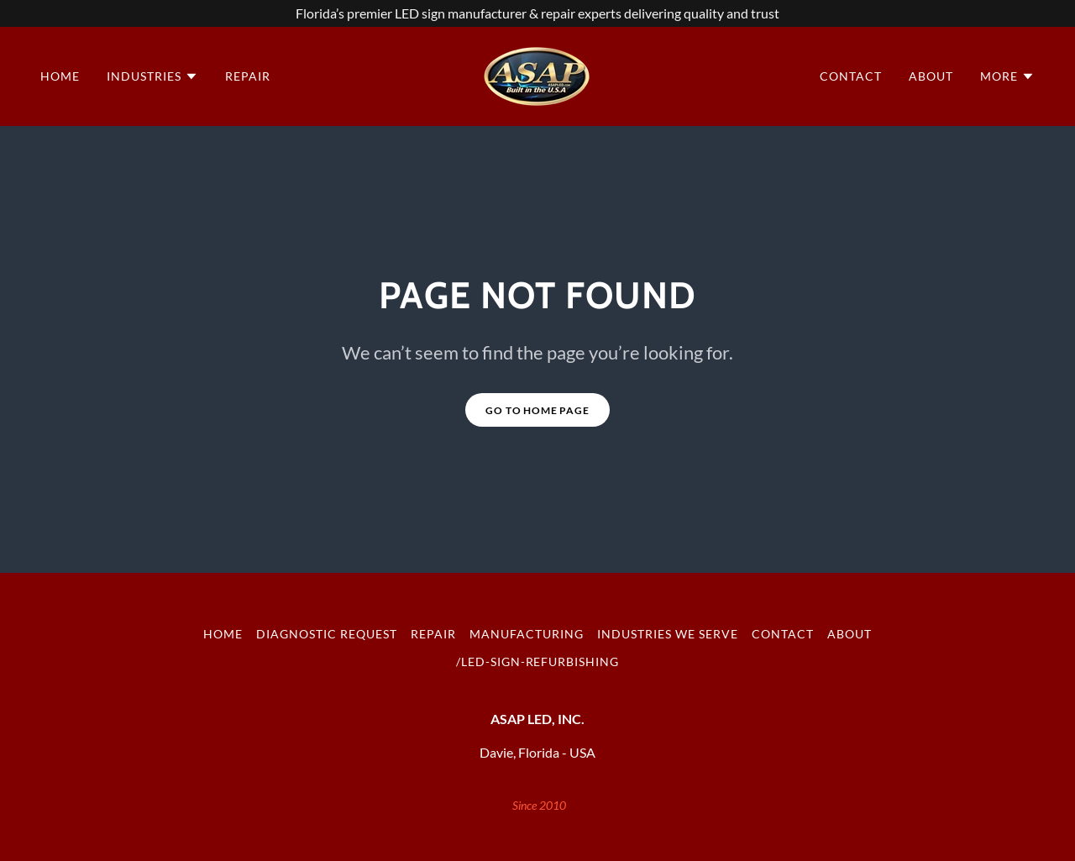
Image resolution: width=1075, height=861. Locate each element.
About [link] (931, 76)
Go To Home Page (537, 410)
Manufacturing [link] (526, 634)
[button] (152, 76)
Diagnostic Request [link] (326, 634)
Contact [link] (851, 76)
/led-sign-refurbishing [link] (538, 661)
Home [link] (60, 76)
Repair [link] (247, 76)
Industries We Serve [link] (667, 634)
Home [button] (223, 634)
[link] (537, 74)
